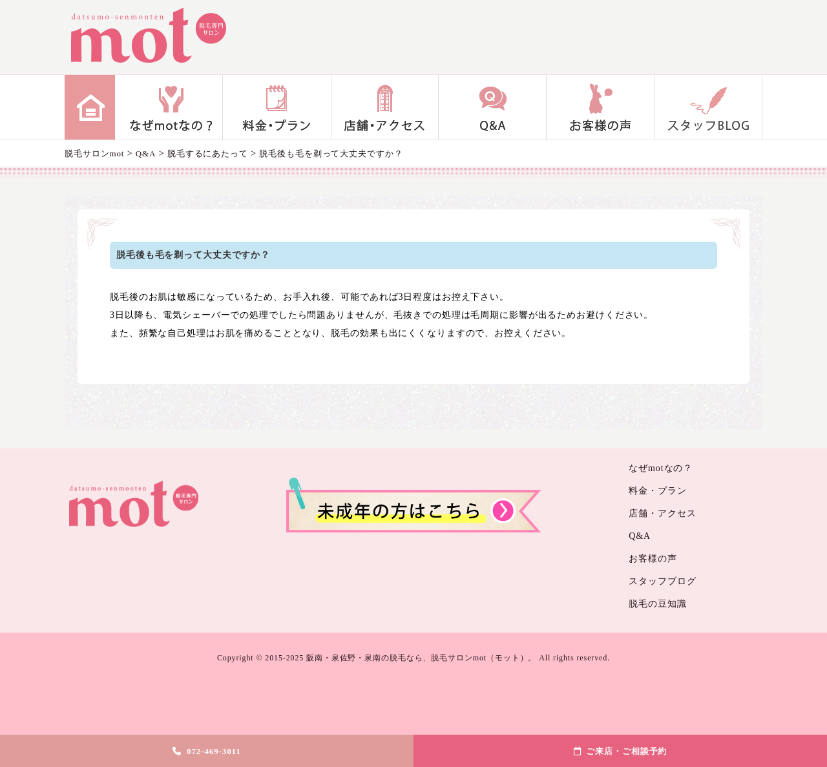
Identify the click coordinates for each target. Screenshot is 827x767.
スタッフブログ (708, 107)
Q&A (493, 107)
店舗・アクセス (385, 107)
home (90, 107)
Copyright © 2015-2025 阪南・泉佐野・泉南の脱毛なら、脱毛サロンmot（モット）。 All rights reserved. (413, 657)
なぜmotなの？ (169, 107)
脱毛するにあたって (207, 153)
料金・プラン (277, 107)
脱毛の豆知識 (657, 604)
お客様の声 (600, 107)
